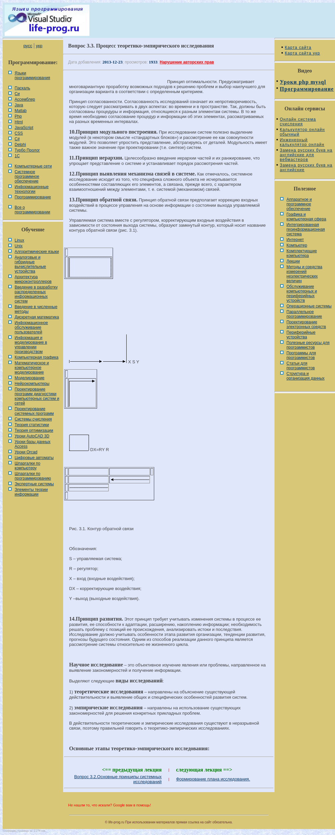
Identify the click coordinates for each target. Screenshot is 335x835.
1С (17, 156)
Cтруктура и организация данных (305, 376)
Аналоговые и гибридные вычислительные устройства (30, 264)
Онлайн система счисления (298, 121)
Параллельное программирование (304, 314)
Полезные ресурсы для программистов (308, 345)
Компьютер (296, 245)
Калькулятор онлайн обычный (302, 132)
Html (19, 122)
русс (27, 45)
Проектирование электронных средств (306, 324)
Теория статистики (32, 424)
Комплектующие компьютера (301, 253)
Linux (19, 240)
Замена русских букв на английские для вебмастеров (306, 155)
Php (18, 116)
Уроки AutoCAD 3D (32, 436)
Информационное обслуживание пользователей (31, 327)
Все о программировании (32, 209)
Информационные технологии (32, 189)
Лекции (293, 261)
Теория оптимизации (34, 430)
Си (17, 93)
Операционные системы (309, 306)
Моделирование (30, 378)
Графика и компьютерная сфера (306, 216)
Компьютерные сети (33, 166)
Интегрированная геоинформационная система (305, 229)
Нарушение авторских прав (187, 62)
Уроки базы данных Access (33, 444)
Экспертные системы (34, 484)
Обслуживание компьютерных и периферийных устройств (301, 293)
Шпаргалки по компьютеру (27, 465)
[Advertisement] (169, 306)
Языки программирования (32, 75)
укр (39, 45)
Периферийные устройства (300, 334)
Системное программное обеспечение (27, 176)
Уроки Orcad (26, 452)
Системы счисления (33, 419)
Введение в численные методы (36, 309)
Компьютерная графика (36, 357)
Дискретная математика (37, 317)
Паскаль (22, 88)
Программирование (33, 197)
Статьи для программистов (300, 365)
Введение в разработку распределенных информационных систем (36, 294)
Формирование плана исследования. (213, 778)
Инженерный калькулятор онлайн (302, 142)
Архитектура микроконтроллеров (33, 279)
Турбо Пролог (27, 150)
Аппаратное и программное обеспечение (299, 204)
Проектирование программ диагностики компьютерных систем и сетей (37, 396)
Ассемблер (25, 99)
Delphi (20, 144)
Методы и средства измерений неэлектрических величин (304, 274)
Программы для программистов (301, 355)
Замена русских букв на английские (306, 167)
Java (19, 105)
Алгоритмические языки (37, 251)
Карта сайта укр (302, 53)
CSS (19, 133)
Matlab (21, 110)
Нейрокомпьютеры (32, 383)
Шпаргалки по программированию (33, 476)
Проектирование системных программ (34, 411)
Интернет (295, 239)
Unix (19, 246)
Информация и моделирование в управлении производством (31, 344)
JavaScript (24, 127)
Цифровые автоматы (34, 457)
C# (17, 139)
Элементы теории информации (31, 492)
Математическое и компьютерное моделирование (32, 368)
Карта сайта (298, 47)
